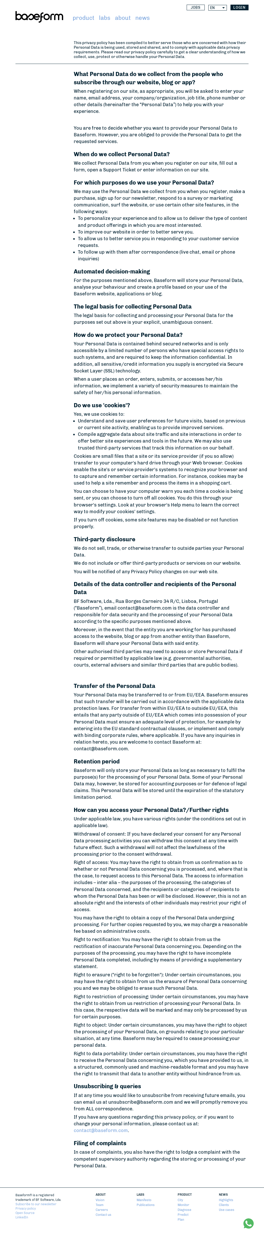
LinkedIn (21, 1217)
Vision (100, 1200)
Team (99, 1205)
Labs (104, 17)
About (123, 17)
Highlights (226, 1200)
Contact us (103, 1215)
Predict (183, 1215)
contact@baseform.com (101, 1130)
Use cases (226, 1210)
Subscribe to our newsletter (35, 1204)
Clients (224, 1205)
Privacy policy (25, 1208)
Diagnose (184, 1210)
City (180, 1200)
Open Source (25, 1213)
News (142, 17)
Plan (181, 1219)
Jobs (196, 7)
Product (83, 17)
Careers (102, 1210)
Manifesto (144, 1200)
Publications (146, 1205)
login (239, 7)
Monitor (183, 1205)
